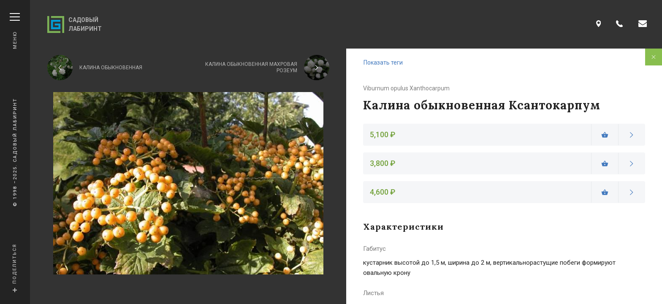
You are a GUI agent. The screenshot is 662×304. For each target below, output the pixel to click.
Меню (15, 31)
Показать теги (383, 62)
